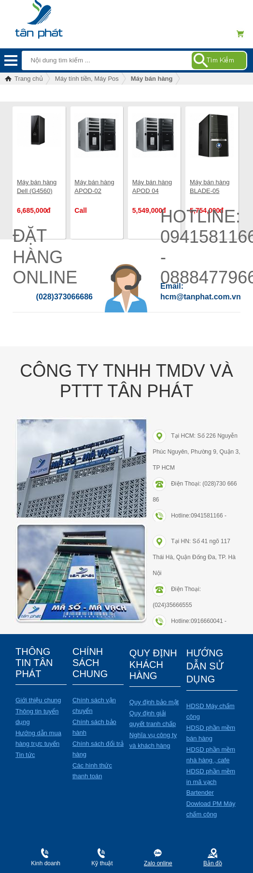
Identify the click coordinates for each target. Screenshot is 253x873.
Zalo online (158, 863)
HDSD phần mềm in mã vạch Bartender (210, 782)
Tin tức (25, 754)
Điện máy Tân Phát (55, 14)
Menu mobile (11, 60)
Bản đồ (212, 863)
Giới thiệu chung (38, 700)
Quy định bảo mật (154, 702)
